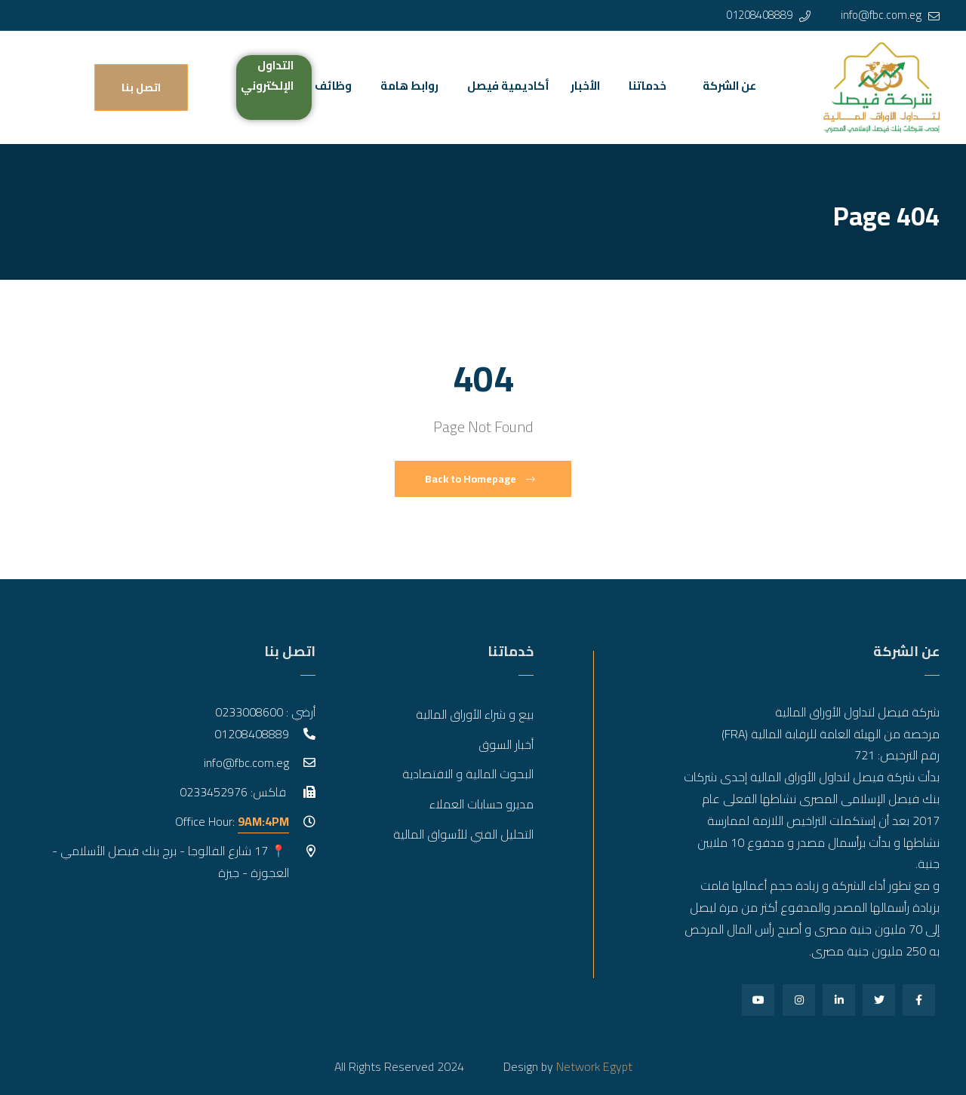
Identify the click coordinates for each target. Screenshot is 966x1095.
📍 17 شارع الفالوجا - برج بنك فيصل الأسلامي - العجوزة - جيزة (170, 861)
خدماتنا (647, 85)
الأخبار (585, 85)
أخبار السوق (506, 744)
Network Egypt (594, 1066)
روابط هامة (409, 85)
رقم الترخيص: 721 (897, 755)
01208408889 (759, 15)
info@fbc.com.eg (881, 15)
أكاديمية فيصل (508, 85)
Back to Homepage (480, 479)
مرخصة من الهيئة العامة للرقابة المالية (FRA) (830, 733)
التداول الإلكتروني (267, 75)
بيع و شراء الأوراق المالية (475, 714)
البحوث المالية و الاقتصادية (468, 773)
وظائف (333, 85)
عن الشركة (729, 85)
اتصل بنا (141, 87)
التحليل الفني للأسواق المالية (463, 834)
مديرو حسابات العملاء (481, 804)
